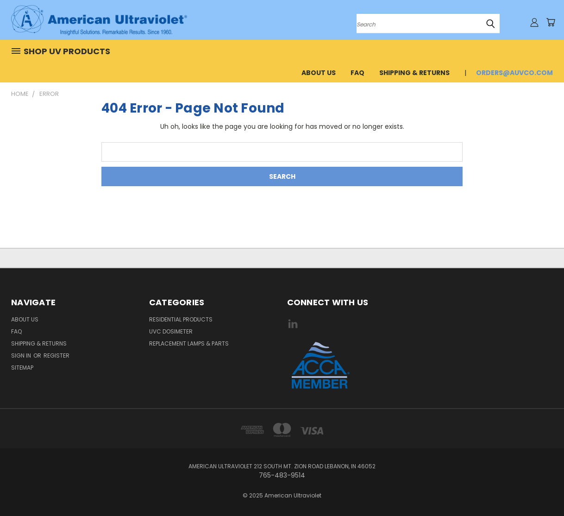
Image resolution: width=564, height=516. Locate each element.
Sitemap (22, 367)
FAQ (357, 72)
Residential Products (181, 319)
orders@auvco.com (514, 72)
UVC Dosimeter (171, 331)
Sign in (21, 355)
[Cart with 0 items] (550, 22)
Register (56, 355)
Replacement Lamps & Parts (189, 343)
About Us (318, 72)
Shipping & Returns (414, 72)
